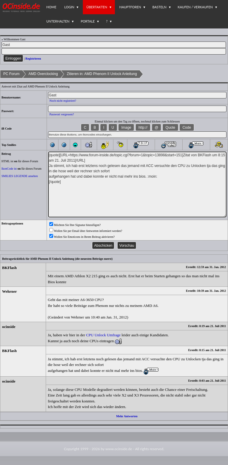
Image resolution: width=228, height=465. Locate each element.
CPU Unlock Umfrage (103, 335)
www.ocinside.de (118, 449)
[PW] (113, 51)
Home (51, 7)
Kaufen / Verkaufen (195, 7)
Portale (88, 21)
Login (69, 7)
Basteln (159, 7)
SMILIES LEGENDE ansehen (19, 176)
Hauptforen (130, 7)
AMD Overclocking (43, 74)
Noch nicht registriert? (63, 100)
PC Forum (11, 74)
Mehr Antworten (126, 416)
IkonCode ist (9, 168)
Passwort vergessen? (62, 114)
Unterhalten (57, 21)
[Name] (113, 45)
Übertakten (96, 7)
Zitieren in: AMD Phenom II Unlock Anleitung (102, 74)
